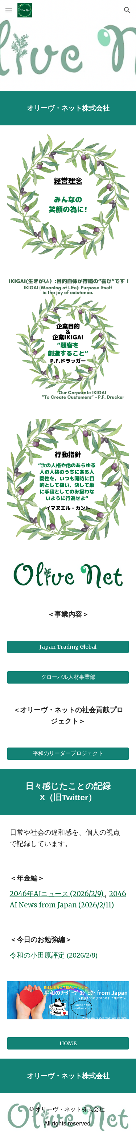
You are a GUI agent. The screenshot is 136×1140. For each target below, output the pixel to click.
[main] (68, 108)
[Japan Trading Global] (68, 646)
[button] (8, 10)
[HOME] (68, 1043)
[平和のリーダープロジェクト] (68, 753)
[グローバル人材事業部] (68, 677)
